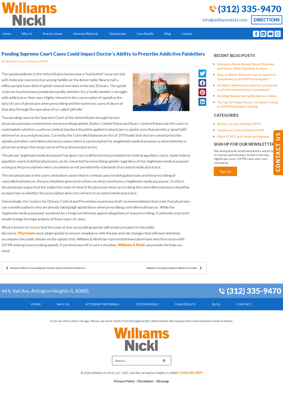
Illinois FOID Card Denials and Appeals (243, 136)
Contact (186, 33)
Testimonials (117, 33)
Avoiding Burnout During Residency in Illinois (247, 96)
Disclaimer (145, 381)
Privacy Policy (124, 381)
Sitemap (162, 381)
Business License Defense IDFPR (239, 124)
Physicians (27, 233)
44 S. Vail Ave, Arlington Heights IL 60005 (45, 291)
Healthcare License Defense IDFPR (26, 61)
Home (6, 33)
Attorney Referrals (85, 33)
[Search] (164, 360)
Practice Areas (52, 33)
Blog (167, 33)
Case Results (145, 33)
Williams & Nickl (131, 245)
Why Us (26, 33)
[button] (202, 73)
